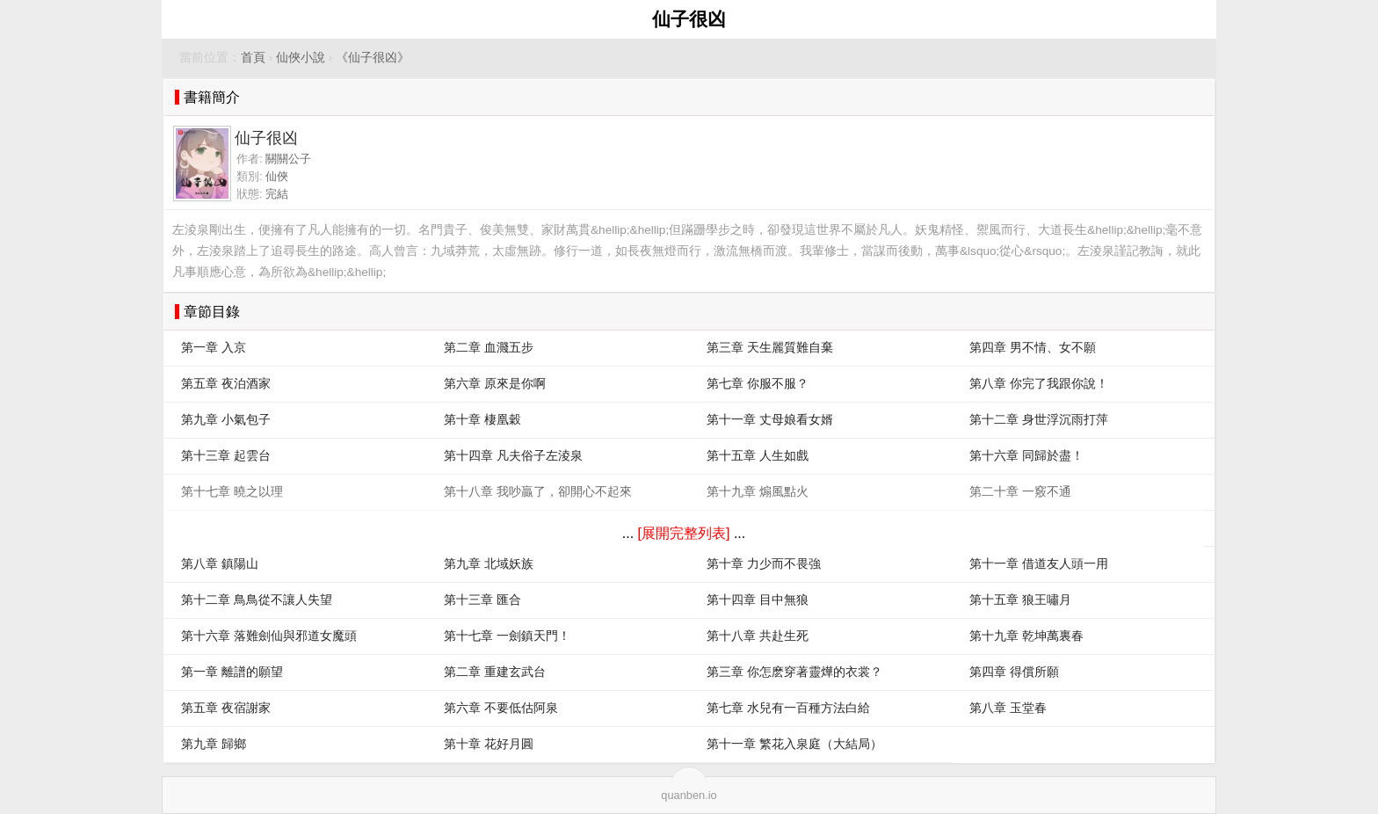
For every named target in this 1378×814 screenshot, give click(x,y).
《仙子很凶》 (373, 57)
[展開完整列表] (684, 533)
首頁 (253, 57)
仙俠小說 (300, 57)
